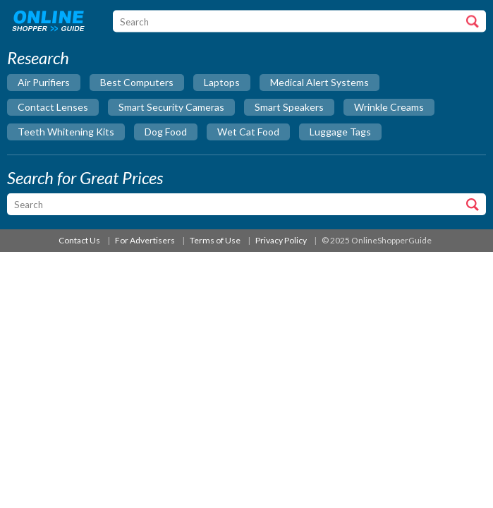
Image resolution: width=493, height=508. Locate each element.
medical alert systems (319, 82)
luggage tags (340, 132)
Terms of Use (215, 240)
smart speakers (289, 107)
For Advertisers (145, 240)
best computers (137, 82)
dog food (166, 132)
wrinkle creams (389, 107)
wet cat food (248, 132)
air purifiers (44, 82)
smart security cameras (171, 107)
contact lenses (53, 107)
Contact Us (79, 240)
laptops (222, 82)
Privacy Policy (281, 240)
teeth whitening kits (66, 132)
